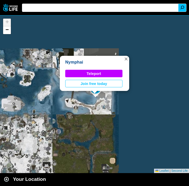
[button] (126, 59)
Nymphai (74, 62)
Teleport (94, 74)
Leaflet (162, 171)
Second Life (11, 8)
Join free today (94, 84)
